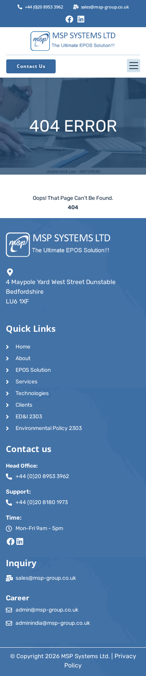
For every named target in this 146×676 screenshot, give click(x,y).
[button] (73, 65)
